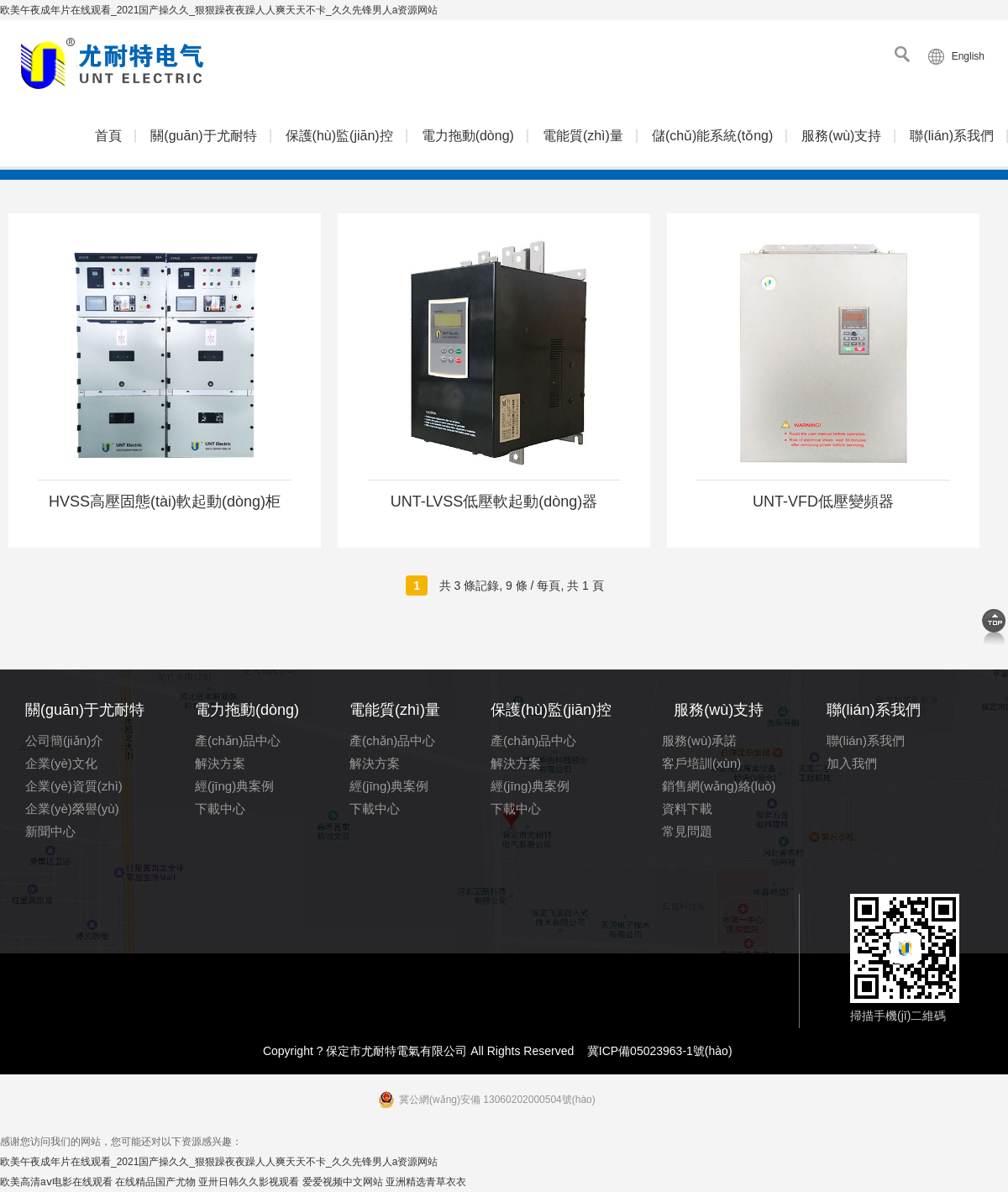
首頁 (108, 136)
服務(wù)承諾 (699, 740)
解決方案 (220, 763)
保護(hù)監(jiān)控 (339, 136)
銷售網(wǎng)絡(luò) (719, 786)
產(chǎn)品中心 (238, 740)
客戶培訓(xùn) (701, 763)
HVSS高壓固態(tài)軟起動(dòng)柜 (165, 501)
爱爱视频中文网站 (342, 1182)
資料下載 (687, 808)
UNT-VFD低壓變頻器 (823, 501)
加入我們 (852, 763)
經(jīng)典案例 (234, 786)
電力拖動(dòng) (468, 136)
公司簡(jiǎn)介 (64, 740)
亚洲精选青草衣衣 (426, 1182)
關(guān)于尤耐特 (203, 136)
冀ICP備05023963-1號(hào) (659, 1051)
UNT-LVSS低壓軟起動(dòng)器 (494, 501)
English (968, 56)
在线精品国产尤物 (155, 1182)
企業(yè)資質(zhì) (74, 786)
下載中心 (220, 808)
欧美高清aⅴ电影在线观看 (56, 1182)
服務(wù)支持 (841, 136)
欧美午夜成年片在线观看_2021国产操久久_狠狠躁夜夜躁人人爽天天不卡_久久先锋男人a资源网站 (219, 10)
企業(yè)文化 (61, 763)
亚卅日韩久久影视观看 (248, 1182)
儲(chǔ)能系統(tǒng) (712, 136)
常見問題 (687, 831)
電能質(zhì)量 (583, 136)
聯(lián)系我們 (952, 136)
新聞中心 (50, 831)
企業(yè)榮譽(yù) (72, 808)
